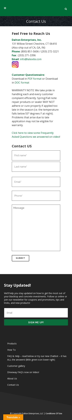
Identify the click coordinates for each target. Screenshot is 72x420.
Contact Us (13, 384)
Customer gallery (16, 365)
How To (11, 349)
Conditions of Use (54, 413)
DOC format (22, 82)
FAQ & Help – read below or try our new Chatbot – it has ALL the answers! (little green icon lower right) (37, 358)
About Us (12, 378)
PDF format (34, 78)
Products (12, 343)
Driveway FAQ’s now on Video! (23, 372)
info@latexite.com (30, 59)
